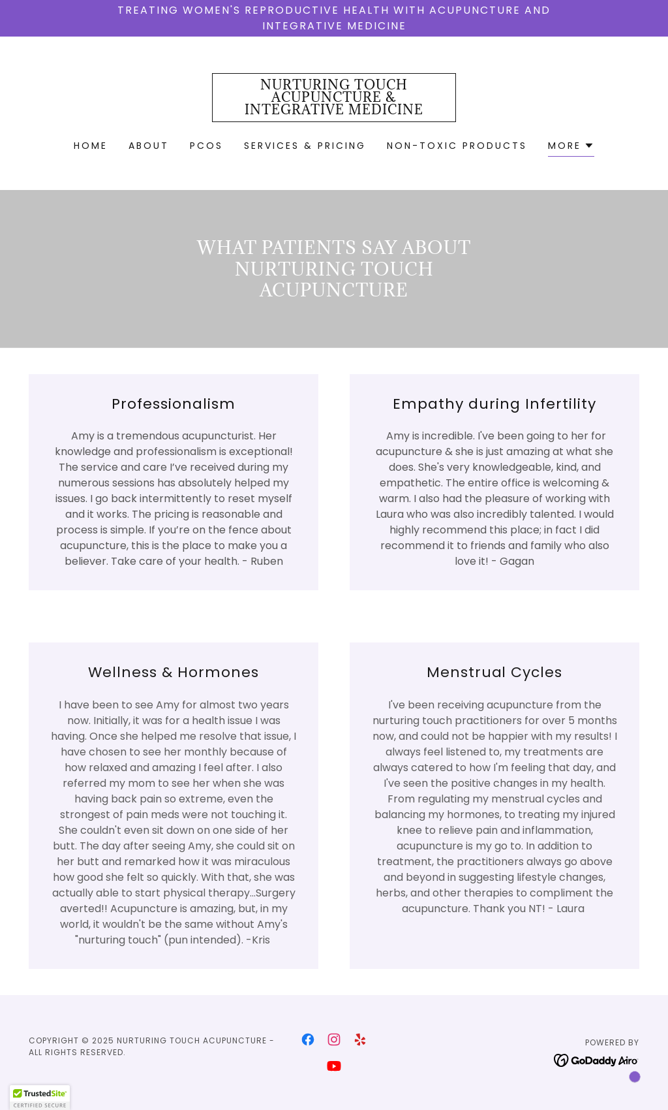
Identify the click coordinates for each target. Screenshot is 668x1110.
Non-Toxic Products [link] (457, 145)
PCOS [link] (206, 145)
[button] (571, 147)
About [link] (149, 145)
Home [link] (91, 145)
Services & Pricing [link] (305, 145)
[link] (334, 110)
